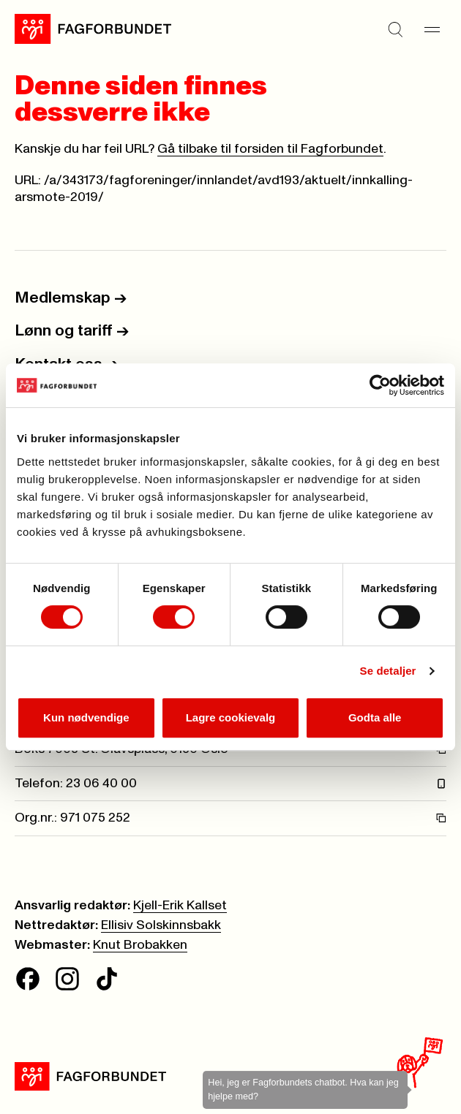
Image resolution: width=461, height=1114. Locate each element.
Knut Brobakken (140, 945)
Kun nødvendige (86, 717)
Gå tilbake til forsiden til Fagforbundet (270, 149)
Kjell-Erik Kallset (180, 905)
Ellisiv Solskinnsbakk (161, 925)
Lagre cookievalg (231, 717)
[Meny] (431, 29)
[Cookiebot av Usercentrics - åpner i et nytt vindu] (380, 385)
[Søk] (395, 29)
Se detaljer (388, 670)
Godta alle (375, 717)
